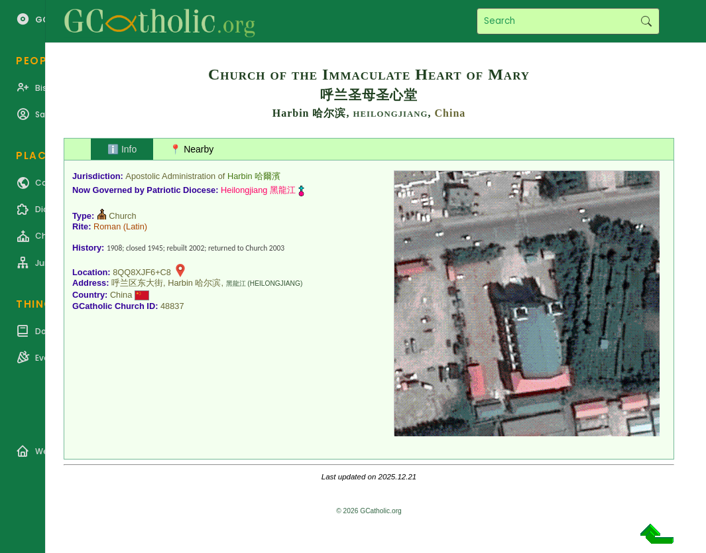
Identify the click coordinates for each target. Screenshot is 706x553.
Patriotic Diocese (181, 190)
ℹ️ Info (122, 149)
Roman (107, 226)
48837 (172, 306)
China (449, 113)
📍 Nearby (191, 149)
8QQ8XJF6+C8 (142, 272)
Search (646, 21)
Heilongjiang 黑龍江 (258, 190)
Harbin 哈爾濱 (253, 176)
